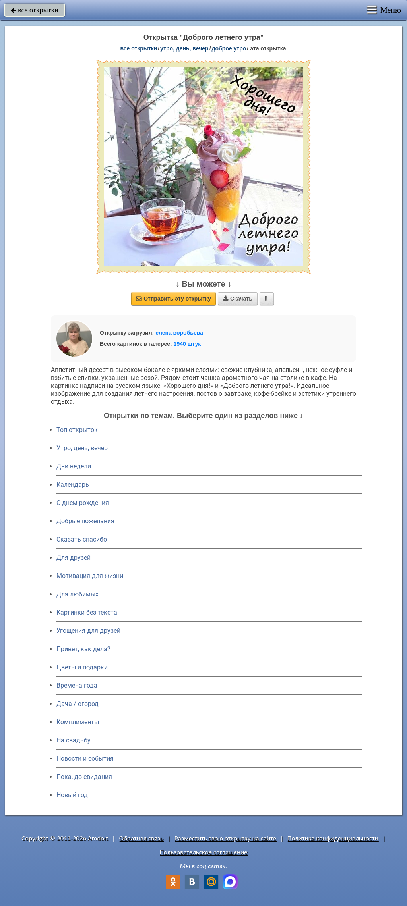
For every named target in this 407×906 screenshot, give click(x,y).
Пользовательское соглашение (203, 852)
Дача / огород (77, 703)
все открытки (34, 10)
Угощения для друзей (88, 630)
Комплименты (77, 722)
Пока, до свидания (84, 777)
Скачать (237, 298)
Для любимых (77, 594)
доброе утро (229, 48)
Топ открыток (77, 430)
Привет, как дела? (83, 649)
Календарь (72, 484)
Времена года (76, 685)
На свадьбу (73, 740)
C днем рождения (82, 503)
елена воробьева (179, 333)
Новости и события (85, 758)
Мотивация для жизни (89, 576)
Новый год (72, 795)
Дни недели (73, 466)
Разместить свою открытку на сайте (225, 838)
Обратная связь (141, 838)
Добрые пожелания (85, 521)
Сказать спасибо (81, 539)
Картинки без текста (86, 612)
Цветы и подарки (82, 667)
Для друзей (73, 557)
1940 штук (187, 344)
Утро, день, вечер (82, 448)
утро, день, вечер (184, 48)
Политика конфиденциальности (332, 838)
